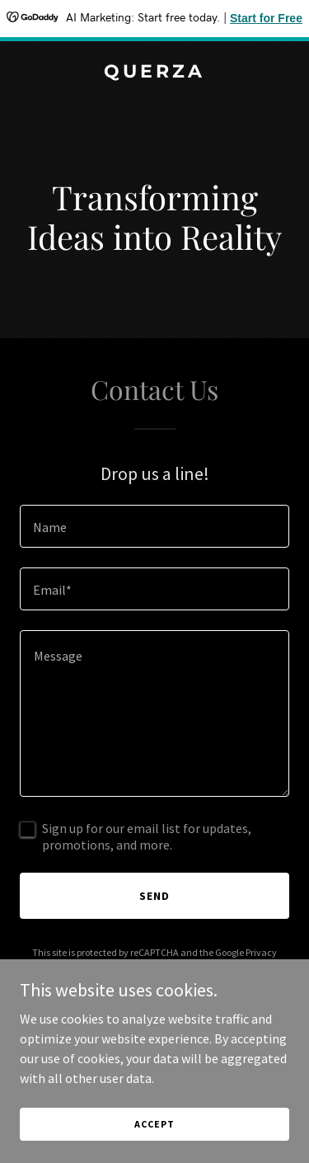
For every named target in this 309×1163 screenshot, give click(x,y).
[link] (154, 72)
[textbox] (154, 526)
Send (154, 895)
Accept (154, 1124)
